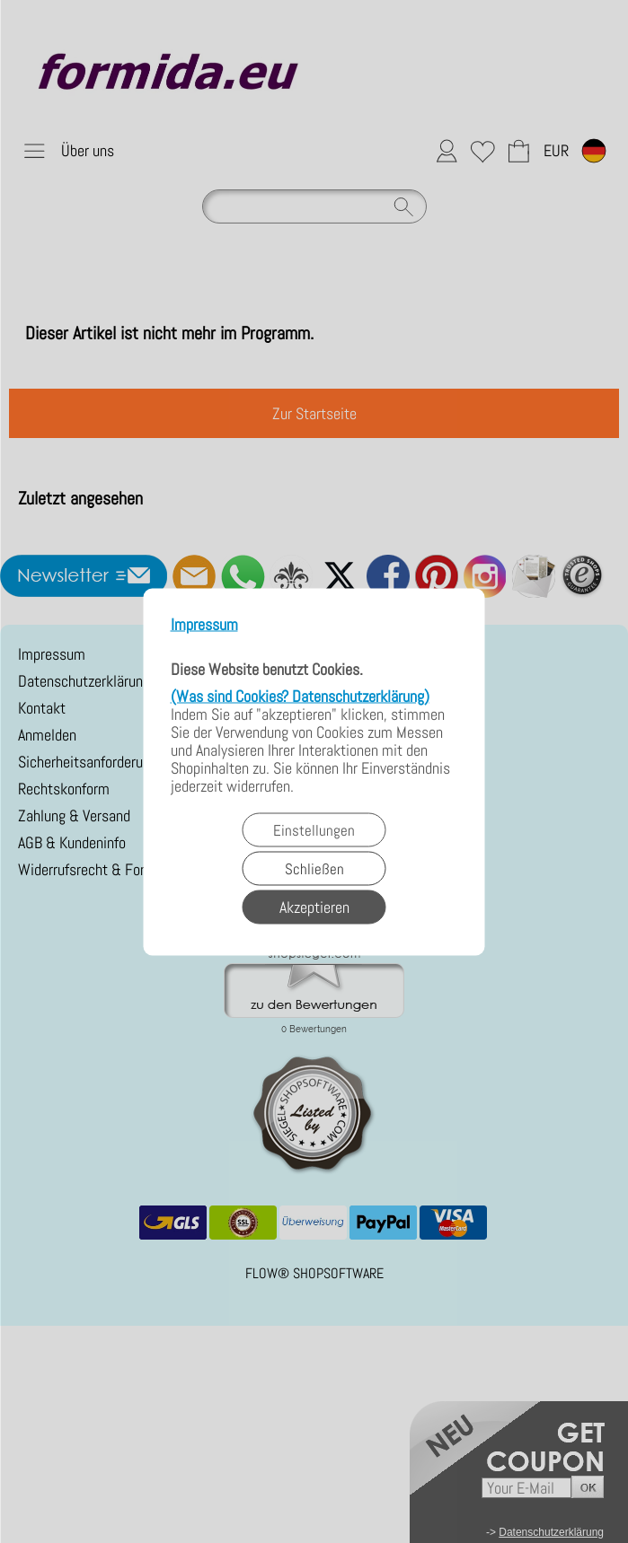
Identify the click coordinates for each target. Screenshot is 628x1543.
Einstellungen (314, 829)
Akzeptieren (314, 906)
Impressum (204, 624)
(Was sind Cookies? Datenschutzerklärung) (300, 695)
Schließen (314, 868)
